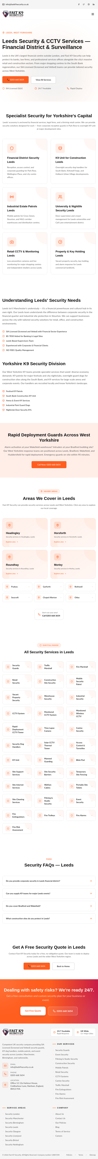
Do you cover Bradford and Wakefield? (49, 906)
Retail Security (60, 1072)
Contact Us (58, 1118)
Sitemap (92, 1155)
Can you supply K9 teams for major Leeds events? (49, 893)
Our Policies (59, 1122)
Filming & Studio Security (65, 1059)
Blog (55, 1127)
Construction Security (63, 1063)
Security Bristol (10, 1140)
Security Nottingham (13, 1144)
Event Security (60, 1054)
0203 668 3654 (63, 1011)
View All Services (43, 80)
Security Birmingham (13, 1122)
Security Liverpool (11, 1136)
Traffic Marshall (60, 1085)
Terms (81, 1155)
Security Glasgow (11, 1131)
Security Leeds (10, 1127)
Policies (69, 1155)
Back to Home (63, 966)
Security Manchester (13, 1118)
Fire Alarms (58, 1094)
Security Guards (61, 1050)
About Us (58, 1114)
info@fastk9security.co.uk (15, 4)
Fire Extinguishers (61, 1089)
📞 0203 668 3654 (15, 79)
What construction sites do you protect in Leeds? (49, 918)
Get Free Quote (33, 1010)
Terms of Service (61, 1131)
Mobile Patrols (60, 1067)
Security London (11, 1114)
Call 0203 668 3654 (51, 615)
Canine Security (60, 1080)
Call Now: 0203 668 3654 (48, 464)
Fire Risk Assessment (63, 1098)
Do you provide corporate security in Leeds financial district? (49, 881)
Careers (57, 1136)
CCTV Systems (60, 1076)
